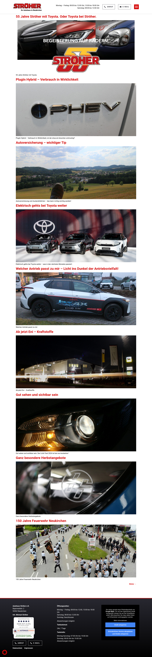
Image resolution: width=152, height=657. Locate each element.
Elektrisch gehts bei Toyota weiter (41, 206)
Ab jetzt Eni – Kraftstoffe (34, 332)
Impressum (28, 648)
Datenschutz (17, 648)
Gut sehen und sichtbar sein (37, 395)
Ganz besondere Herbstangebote (41, 458)
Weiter (132, 584)
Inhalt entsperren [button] (120, 625)
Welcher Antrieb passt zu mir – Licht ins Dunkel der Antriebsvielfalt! (67, 269)
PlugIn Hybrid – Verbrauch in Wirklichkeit (47, 79)
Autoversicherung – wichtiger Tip (41, 143)
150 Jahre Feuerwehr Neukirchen (41, 521)
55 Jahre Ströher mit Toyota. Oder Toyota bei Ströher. (56, 16)
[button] (4, 652)
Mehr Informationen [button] (120, 620)
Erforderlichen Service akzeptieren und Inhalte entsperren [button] (120, 632)
